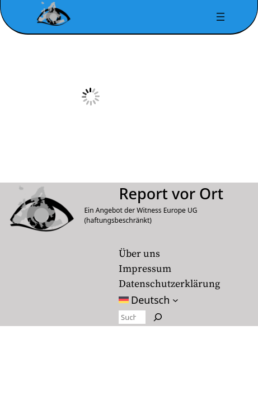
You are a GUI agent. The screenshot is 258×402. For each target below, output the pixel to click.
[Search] (158, 317)
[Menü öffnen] (220, 16)
